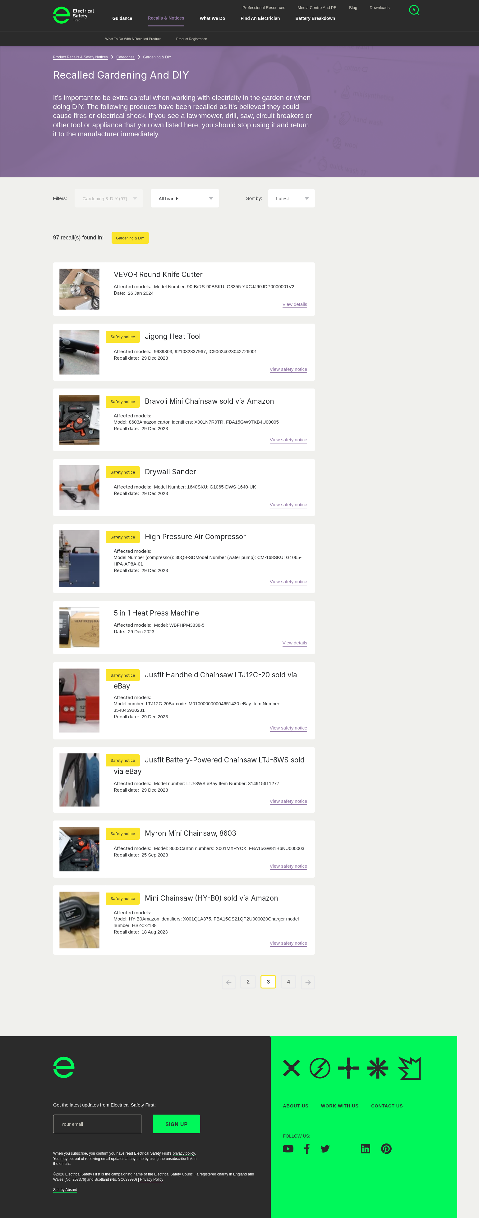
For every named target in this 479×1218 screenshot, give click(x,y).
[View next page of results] (308, 983)
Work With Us (339, 1105)
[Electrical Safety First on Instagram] (345, 1151)
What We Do (212, 18)
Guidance (122, 18)
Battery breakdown (315, 18)
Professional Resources (263, 7)
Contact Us (387, 1105)
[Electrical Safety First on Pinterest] (386, 1152)
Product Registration (191, 39)
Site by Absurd (65, 1190)
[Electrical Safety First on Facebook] (307, 1152)
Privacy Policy (151, 1179)
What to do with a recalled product (133, 39)
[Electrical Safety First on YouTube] (288, 1151)
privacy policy (184, 1153)
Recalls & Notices (166, 18)
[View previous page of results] (229, 983)
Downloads (379, 7)
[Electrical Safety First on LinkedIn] (365, 1151)
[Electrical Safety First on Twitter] (325, 1151)
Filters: (60, 198)
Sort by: (254, 198)
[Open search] (414, 11)
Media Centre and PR (317, 7)
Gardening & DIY (130, 238)
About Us (296, 1105)
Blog (353, 7)
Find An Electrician (260, 18)
